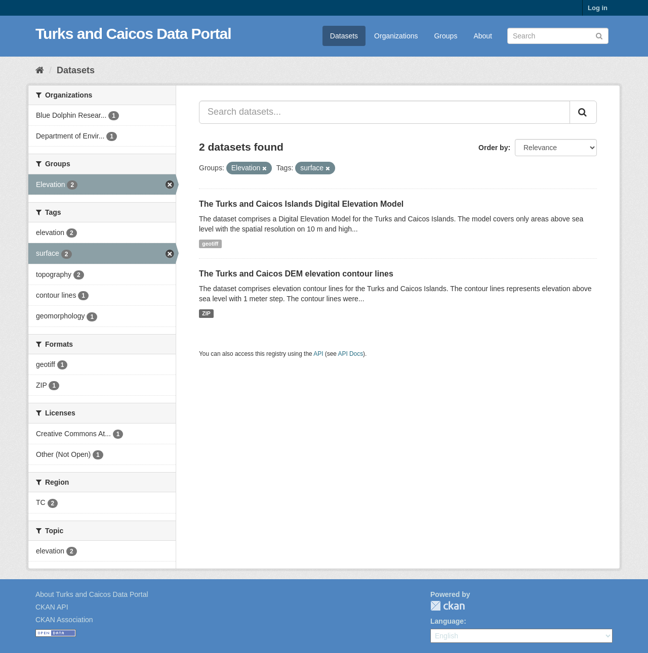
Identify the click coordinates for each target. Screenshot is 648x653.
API (318, 353)
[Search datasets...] (384, 112)
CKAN (447, 605)
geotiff (210, 244)
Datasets (344, 36)
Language (447, 621)
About (482, 36)
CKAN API (51, 607)
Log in (598, 8)
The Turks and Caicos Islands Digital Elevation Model (301, 204)
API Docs (350, 353)
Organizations (396, 36)
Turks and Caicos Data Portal (133, 33)
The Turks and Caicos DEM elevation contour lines (296, 273)
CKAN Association (64, 620)
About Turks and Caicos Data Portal (91, 594)
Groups (445, 36)
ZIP (206, 313)
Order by (493, 148)
